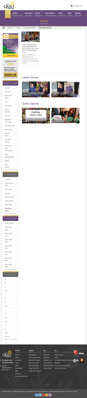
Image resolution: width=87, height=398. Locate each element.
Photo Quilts (8, 204)
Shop (16, 365)
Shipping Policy (48, 365)
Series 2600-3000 (8, 253)
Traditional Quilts (8, 210)
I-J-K (6, 306)
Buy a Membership (21, 376)
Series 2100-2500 (8, 247)
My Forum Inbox (34, 363)
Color (6, 102)
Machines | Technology (8, 121)
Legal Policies (59, 355)
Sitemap (57, 363)
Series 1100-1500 (8, 235)
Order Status (48, 363)
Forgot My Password (35, 371)
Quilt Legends (7, 166)
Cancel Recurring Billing (62, 365)
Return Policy (48, 368)
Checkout (46, 357)
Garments (8, 193)
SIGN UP (10, 75)
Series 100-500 (9, 223)
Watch (17, 355)
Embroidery (8, 105)
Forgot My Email (34, 368)
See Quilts (18, 360)
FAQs (56, 357)
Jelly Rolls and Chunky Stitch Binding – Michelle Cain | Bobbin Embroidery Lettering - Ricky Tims (63, 94)
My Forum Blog (33, 365)
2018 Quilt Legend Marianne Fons (61, 121)
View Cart (47, 355)
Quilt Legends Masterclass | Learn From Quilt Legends (34, 120)
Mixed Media (8, 129)
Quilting (7, 160)
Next (80, 90)
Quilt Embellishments (9, 156)
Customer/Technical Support (64, 360)
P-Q (6, 321)
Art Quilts (7, 179)
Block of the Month (8, 97)
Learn (17, 357)
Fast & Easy (8, 189)
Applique (7, 88)
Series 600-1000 (8, 228)
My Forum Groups (34, 360)
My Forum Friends (34, 357)
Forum (17, 363)
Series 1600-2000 (8, 241)
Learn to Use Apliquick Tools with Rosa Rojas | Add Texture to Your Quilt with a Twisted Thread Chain (30, 48)
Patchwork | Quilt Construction (8, 148)
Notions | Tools (7, 135)
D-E (6, 290)
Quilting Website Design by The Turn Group (63, 391)
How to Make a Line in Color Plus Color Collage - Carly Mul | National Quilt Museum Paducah (34, 94)
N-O (6, 317)
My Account (32, 355)
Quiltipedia (18, 368)
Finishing (7, 115)
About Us (18, 373)
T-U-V (6, 333)
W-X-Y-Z (7, 336)
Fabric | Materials (7, 111)
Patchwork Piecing (8, 141)
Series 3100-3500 (8, 259)
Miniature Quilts (9, 197)
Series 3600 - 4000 (9, 266)
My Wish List (48, 360)
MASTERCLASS (10, 126)
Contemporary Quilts (9, 184)
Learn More (11, 55)
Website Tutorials (60, 368)
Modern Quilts (9, 201)
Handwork (8, 92)
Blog (16, 371)
